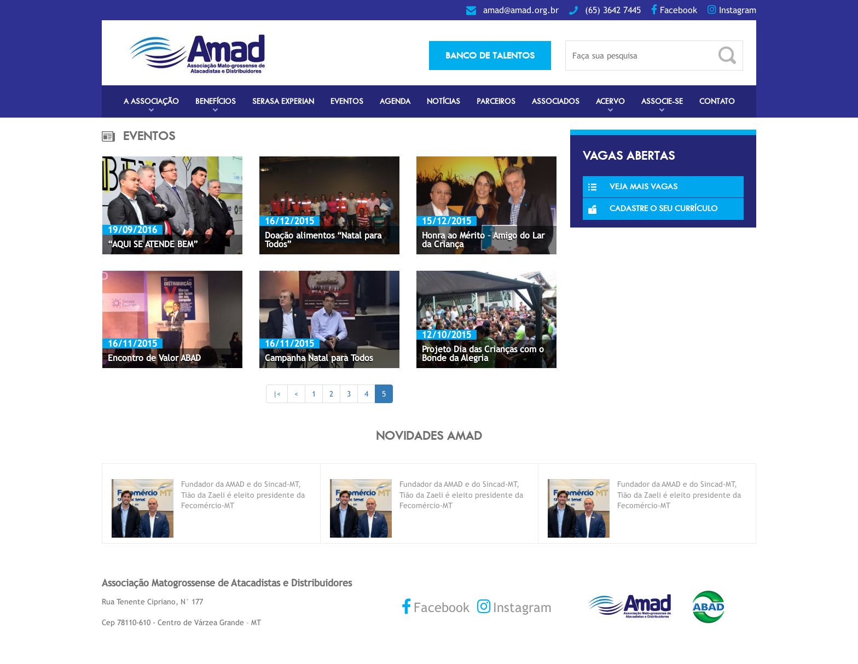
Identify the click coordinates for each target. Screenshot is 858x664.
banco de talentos (490, 55)
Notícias (443, 101)
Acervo (610, 101)
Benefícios (215, 101)
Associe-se (662, 101)
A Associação (151, 101)
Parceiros (496, 101)
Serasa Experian (283, 101)
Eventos (347, 101)
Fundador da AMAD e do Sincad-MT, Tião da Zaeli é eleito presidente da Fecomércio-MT (243, 495)
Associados (555, 101)
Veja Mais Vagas (632, 186)
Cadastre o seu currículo (652, 208)
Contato (717, 101)
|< (277, 393)
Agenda (395, 101)
